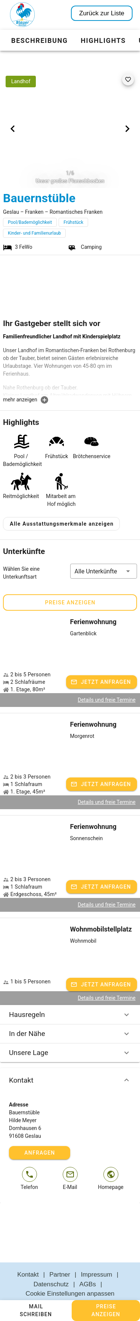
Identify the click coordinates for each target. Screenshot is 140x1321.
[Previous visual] (12, 128)
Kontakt (70, 1062)
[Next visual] (127, 128)
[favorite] (128, 79)
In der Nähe (70, 1015)
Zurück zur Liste (101, 13)
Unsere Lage (70, 1034)
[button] (103, 553)
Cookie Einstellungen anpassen (69, 1276)
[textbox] (70, 364)
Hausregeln (70, 996)
